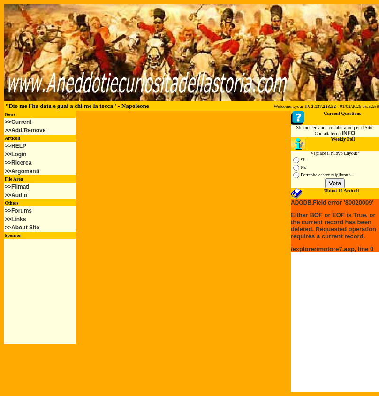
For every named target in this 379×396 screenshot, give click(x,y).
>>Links (15, 219)
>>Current (18, 122)
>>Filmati (17, 186)
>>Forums (18, 210)
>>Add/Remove (25, 130)
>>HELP (15, 146)
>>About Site (22, 227)
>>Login (16, 154)
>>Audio (16, 195)
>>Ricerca (18, 163)
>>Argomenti (22, 171)
